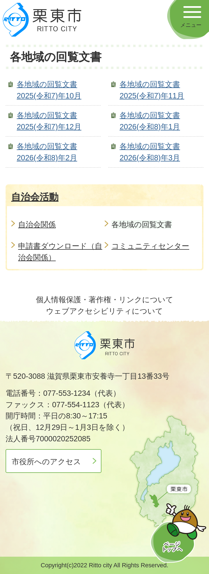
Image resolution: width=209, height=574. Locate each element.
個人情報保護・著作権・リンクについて (104, 299)
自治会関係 (37, 224)
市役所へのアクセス (46, 461)
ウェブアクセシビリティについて (104, 311)
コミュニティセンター (150, 246)
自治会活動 (35, 197)
